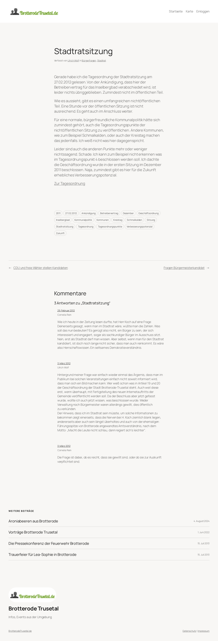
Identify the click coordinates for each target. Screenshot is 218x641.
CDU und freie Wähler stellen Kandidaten (40, 268)
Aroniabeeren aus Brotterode (33, 521)
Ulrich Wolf (73, 60)
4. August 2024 (201, 521)
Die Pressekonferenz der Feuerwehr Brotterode (49, 543)
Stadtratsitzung (64, 226)
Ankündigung (89, 213)
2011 (58, 213)
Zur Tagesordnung (69, 183)
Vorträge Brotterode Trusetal (33, 532)
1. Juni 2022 (203, 532)
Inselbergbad (63, 219)
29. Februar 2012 (66, 310)
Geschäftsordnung (148, 213)
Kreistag (117, 219)
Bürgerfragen (89, 60)
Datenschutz (189, 630)
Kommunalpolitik (83, 219)
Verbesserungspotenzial (139, 226)
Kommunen (102, 219)
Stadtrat (101, 60)
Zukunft (60, 233)
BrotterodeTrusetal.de (20, 630)
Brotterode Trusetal (34, 608)
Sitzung (151, 219)
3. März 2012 (64, 363)
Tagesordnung (85, 226)
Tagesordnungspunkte (110, 226)
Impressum (203, 630)
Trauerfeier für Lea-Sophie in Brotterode (42, 554)
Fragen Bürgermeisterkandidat (184, 268)
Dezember (128, 213)
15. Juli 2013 (203, 543)
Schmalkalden (134, 219)
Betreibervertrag (109, 213)
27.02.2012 (71, 213)
